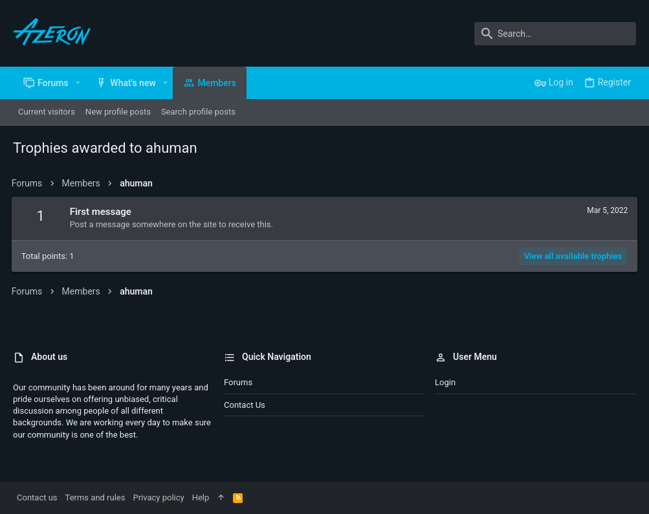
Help (201, 497)
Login (445, 382)
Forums (238, 382)
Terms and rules (95, 497)
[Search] (555, 33)
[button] (78, 83)
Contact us (244, 405)
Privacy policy (158, 497)
